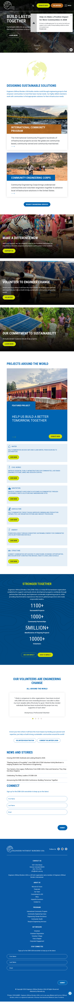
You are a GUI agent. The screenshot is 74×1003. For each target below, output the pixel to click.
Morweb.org (41, 993)
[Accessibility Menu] (70, 993)
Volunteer (57, 6)
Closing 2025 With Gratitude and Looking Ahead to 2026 (26, 765)
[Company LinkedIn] (58, 849)
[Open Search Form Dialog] (33, 6)
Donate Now (43, 6)
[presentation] (37, 827)
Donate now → (43, 29)
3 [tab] (38, 718)
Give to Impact (45, 662)
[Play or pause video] (71, 49)
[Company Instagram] (66, 849)
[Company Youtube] (62, 849)
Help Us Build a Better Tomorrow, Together (22, 418)
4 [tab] (41, 718)
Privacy (9, 996)
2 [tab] (35, 718)
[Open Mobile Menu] (67, 6)
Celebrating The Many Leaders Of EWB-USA (22, 783)
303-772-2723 (37, 870)
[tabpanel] (37, 707)
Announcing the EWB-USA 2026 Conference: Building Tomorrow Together (32, 788)
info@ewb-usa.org (37, 872)
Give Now (21, 457)
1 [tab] (32, 718)
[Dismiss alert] (71, 15)
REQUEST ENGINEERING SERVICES (37, 204)
